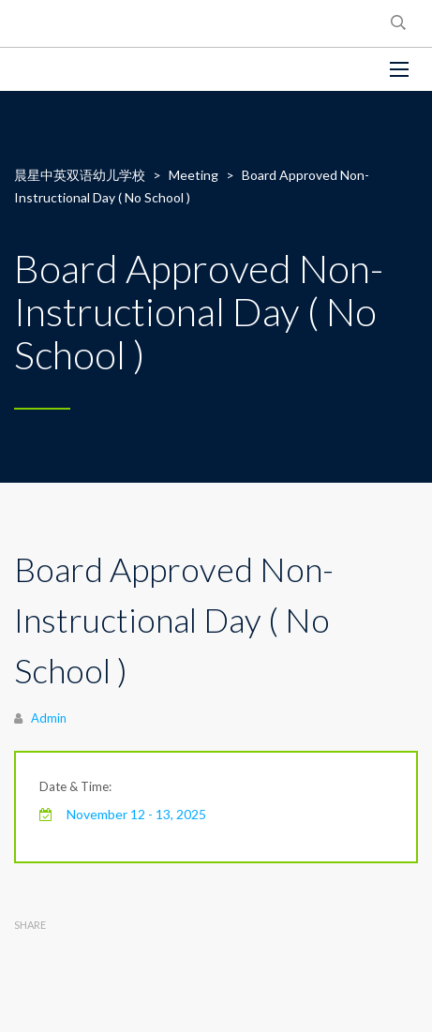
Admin (49, 717)
